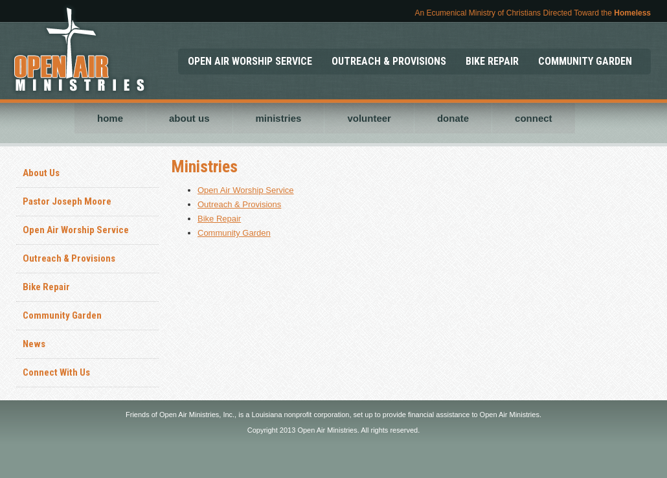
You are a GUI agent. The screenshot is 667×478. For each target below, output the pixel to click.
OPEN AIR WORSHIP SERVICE (250, 61)
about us (189, 118)
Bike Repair (46, 287)
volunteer (369, 118)
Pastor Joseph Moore (67, 201)
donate (453, 118)
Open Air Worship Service (76, 230)
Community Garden (62, 315)
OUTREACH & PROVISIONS (389, 61)
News (34, 344)
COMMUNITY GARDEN (585, 61)
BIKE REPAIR (492, 61)
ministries (279, 118)
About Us (41, 173)
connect (533, 118)
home (110, 118)
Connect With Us (56, 372)
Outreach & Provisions (69, 258)
